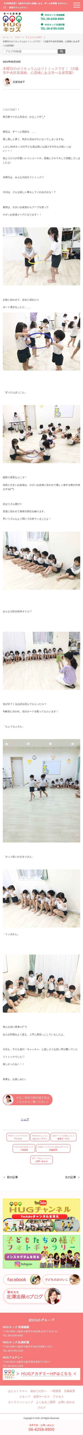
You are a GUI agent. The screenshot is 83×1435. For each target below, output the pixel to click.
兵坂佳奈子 (14, 81)
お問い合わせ (41, 1160)
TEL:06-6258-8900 (52, 18)
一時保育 (23, 1148)
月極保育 (53, 1148)
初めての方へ (38, 1391)
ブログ (17, 37)
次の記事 (70, 1177)
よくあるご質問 (45, 1402)
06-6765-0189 (15, 1350)
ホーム (6, 37)
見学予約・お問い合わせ (41, 1428)
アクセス (18, 1137)
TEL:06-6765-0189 (52, 28)
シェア (25, 1119)
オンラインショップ (20, 1402)
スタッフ (24, 1396)
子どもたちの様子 (33, 37)
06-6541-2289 (15, 1366)
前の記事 (12, 1177)
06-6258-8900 (15, 1335)
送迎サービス (63, 1137)
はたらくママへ (40, 1137)
